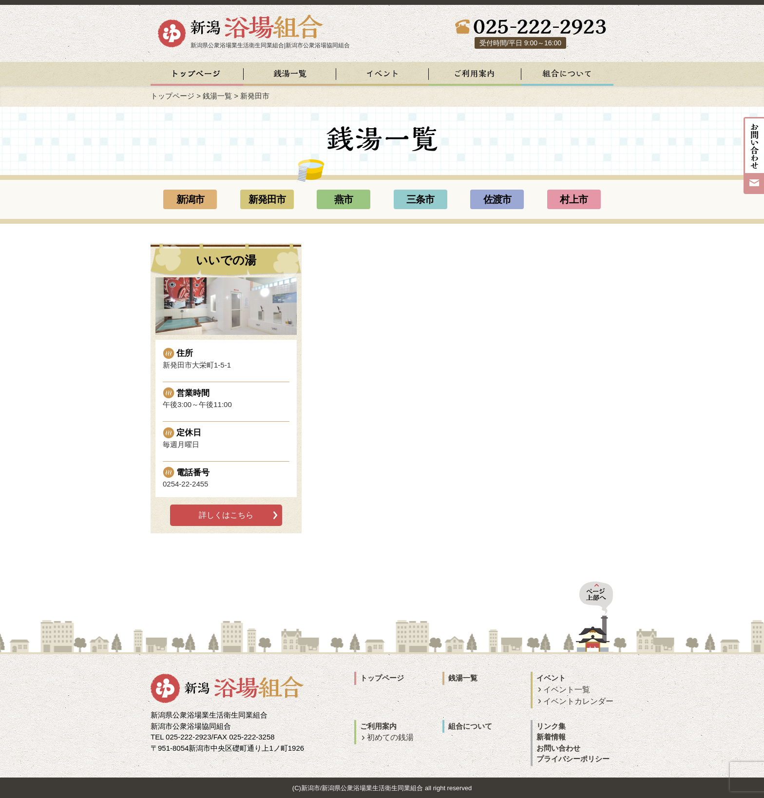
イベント (551, 678)
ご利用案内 (378, 726)
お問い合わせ (558, 748)
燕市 (343, 199)
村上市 (574, 199)
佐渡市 (497, 199)
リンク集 (551, 726)
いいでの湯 (226, 260)
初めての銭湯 (390, 737)
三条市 (420, 199)
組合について (470, 726)
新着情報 (551, 737)
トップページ (172, 96)
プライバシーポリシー (573, 759)
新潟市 (190, 199)
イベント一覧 (566, 689)
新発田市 (267, 199)
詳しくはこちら (226, 515)
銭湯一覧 (217, 96)
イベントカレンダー (578, 701)
